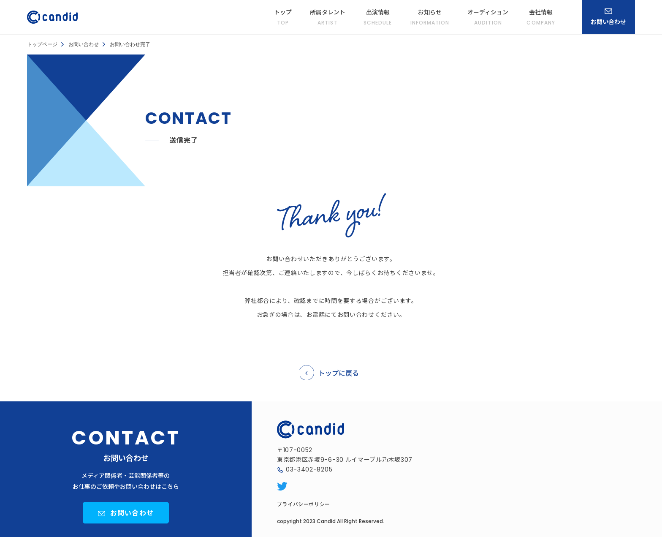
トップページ (42, 44)
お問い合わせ (83, 44)
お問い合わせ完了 (130, 44)
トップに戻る (338, 373)
